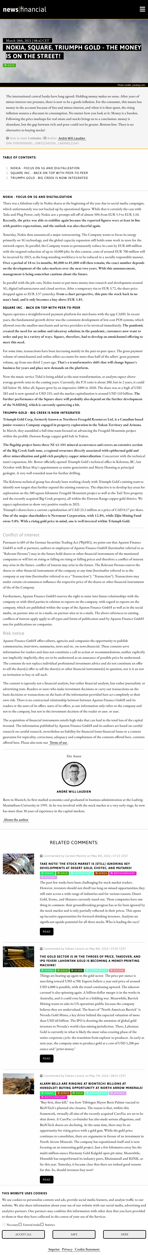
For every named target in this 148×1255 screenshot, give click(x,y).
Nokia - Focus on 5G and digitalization (45, 168)
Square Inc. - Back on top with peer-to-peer (49, 173)
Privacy (67, 1249)
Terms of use (58, 742)
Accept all (23, 1234)
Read (46, 931)
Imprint (54, 1249)
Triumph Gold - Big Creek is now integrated (49, 178)
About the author (16, 819)
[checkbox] (4, 1224)
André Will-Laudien (72, 138)
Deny (124, 1234)
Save (74, 1234)
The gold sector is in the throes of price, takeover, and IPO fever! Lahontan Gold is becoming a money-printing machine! (90, 961)
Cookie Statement (87, 1249)
